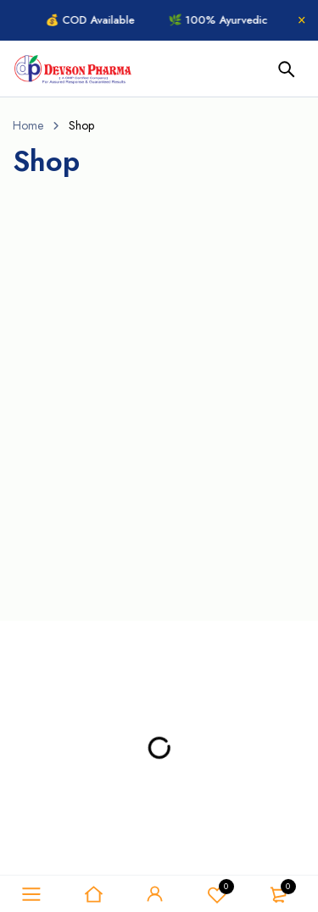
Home (28, 125)
